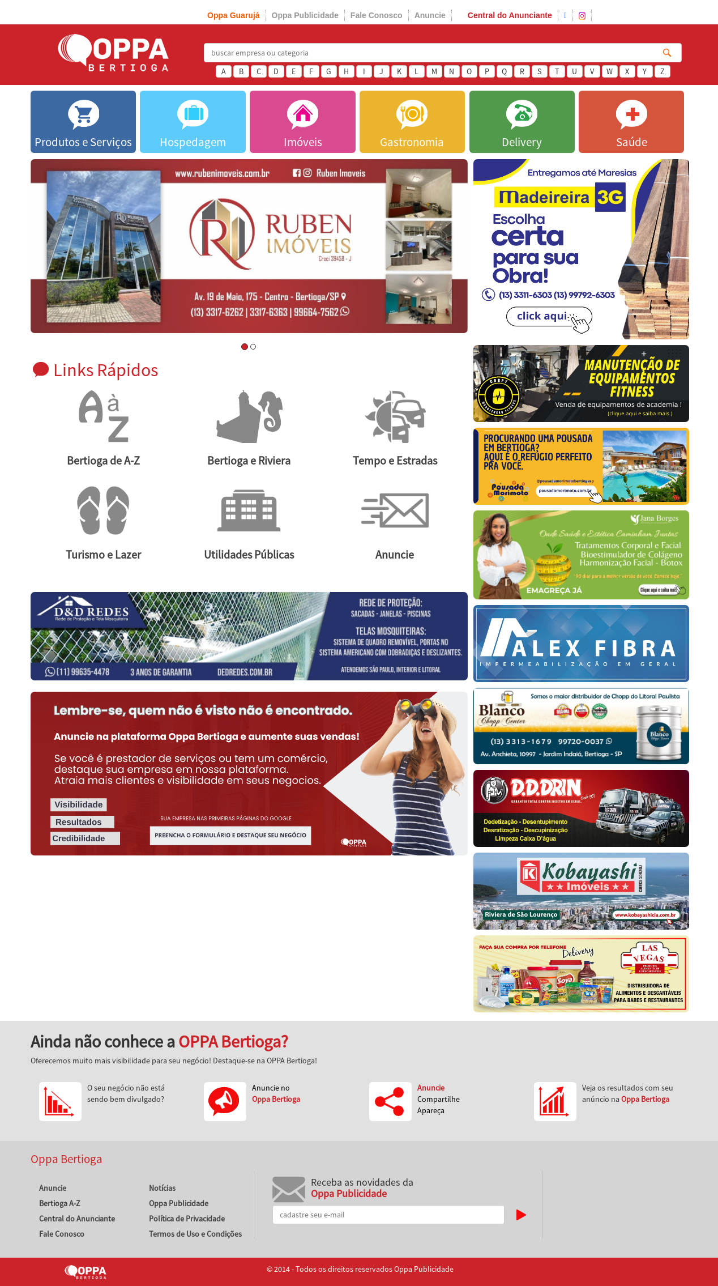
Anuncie (430, 15)
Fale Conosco (377, 15)
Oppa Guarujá (233, 15)
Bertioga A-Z (59, 1203)
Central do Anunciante (510, 15)
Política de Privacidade (187, 1218)
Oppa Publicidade (305, 15)
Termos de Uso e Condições (195, 1234)
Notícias (162, 1188)
